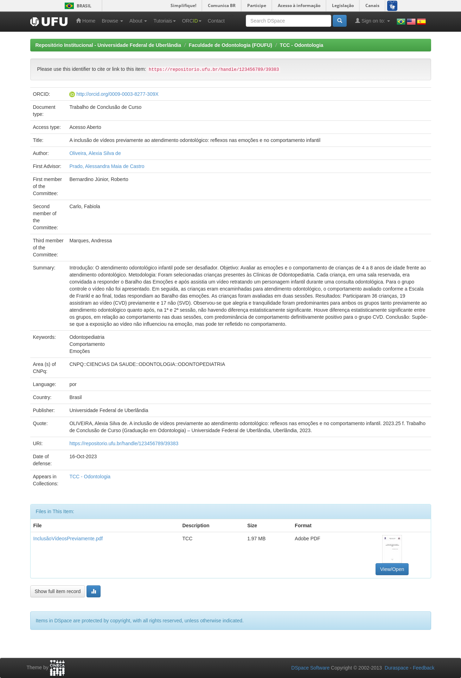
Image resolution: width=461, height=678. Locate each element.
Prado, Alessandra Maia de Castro (106, 166)
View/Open (392, 569)
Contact (216, 21)
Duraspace (397, 668)
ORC (191, 21)
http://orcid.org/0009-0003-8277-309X (117, 94)
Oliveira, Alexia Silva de (95, 153)
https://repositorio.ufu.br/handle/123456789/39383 (123, 443)
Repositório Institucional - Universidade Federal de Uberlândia (108, 45)
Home (85, 21)
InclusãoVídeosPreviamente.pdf (68, 538)
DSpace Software (310, 668)
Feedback (423, 668)
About (138, 21)
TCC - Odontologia (302, 45)
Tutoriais (164, 21)
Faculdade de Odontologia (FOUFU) (230, 45)
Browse (112, 21)
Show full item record (58, 591)
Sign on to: (372, 21)
